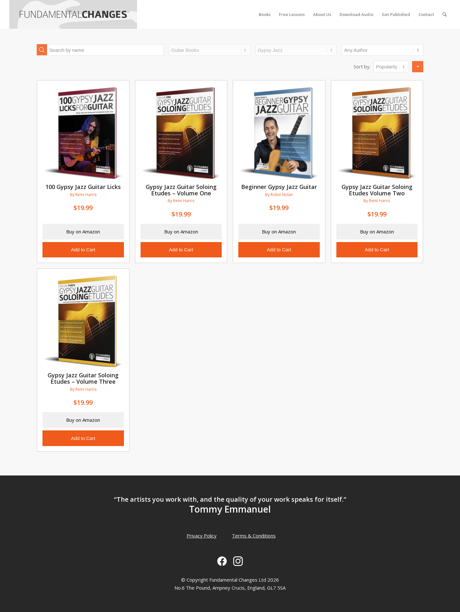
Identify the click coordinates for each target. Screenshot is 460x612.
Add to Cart (83, 249)
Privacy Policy (202, 535)
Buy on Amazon (83, 231)
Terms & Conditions (254, 535)
